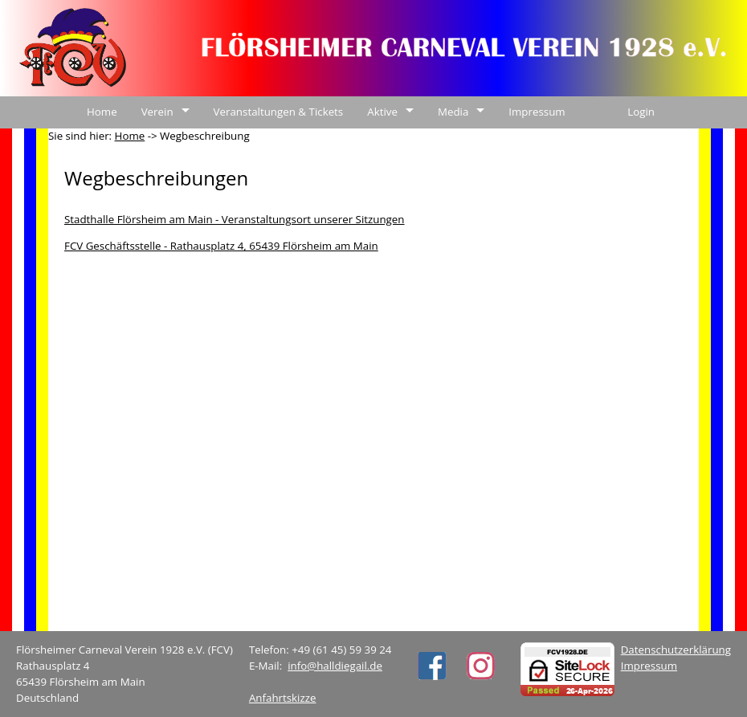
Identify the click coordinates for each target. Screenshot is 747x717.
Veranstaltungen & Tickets (279, 111)
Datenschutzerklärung (676, 649)
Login (641, 111)
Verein (157, 111)
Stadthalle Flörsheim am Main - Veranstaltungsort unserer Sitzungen (234, 219)
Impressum (536, 111)
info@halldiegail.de (335, 665)
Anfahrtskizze (282, 698)
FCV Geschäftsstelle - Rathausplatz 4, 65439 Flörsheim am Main (221, 245)
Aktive (382, 111)
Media (453, 111)
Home (102, 111)
